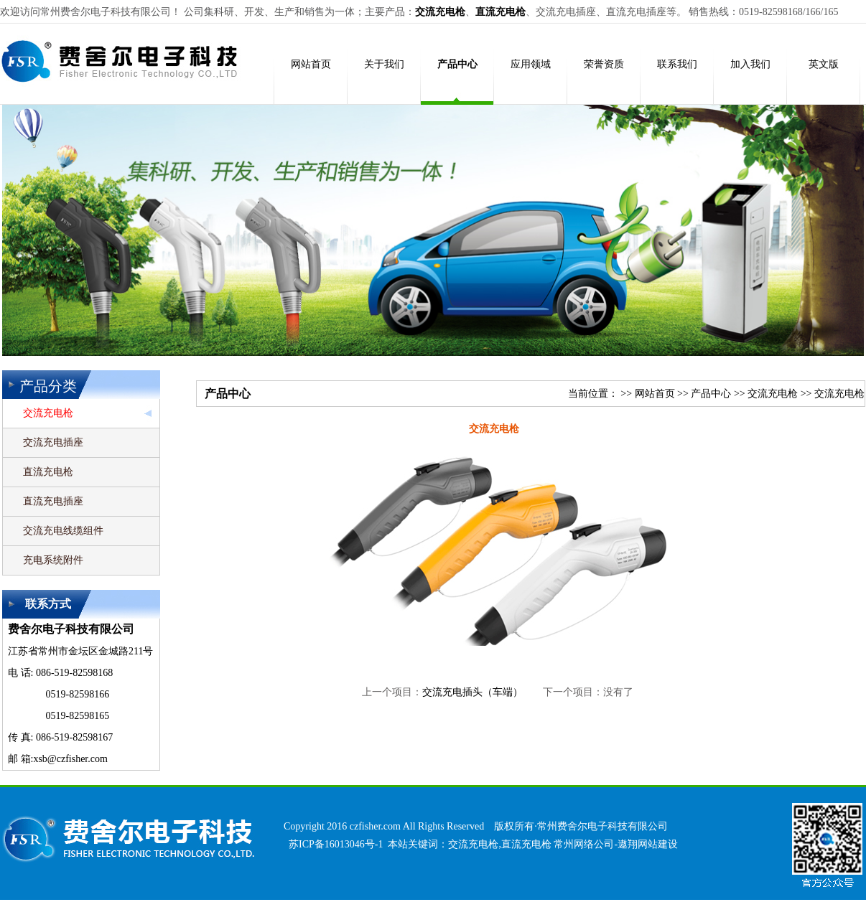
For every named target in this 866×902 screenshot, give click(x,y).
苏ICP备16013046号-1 (336, 844)
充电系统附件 (53, 560)
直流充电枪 (48, 471)
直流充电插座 (53, 501)
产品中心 (711, 393)
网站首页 (655, 393)
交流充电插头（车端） (472, 692)
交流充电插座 (53, 442)
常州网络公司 (584, 844)
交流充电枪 (48, 413)
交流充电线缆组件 (63, 530)
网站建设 (658, 844)
